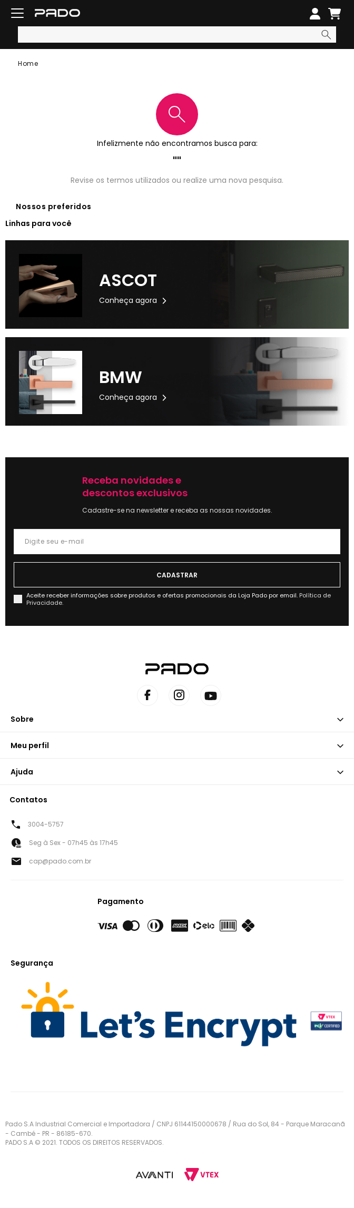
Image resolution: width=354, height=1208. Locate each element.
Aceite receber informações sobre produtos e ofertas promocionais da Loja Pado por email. (178, 599)
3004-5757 (46, 824)
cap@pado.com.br (60, 861)
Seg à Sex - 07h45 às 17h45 (73, 842)
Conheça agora (128, 300)
